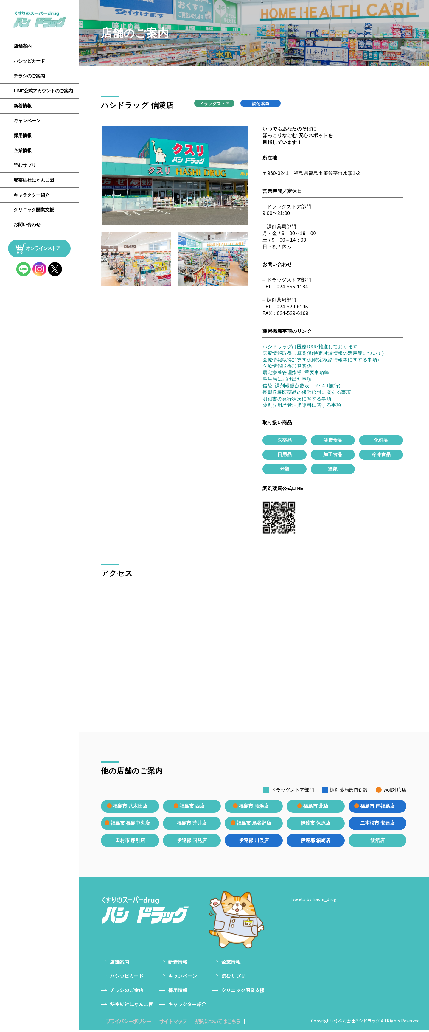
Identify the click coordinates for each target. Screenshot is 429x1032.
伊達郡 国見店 (192, 842)
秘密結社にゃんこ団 (34, 180)
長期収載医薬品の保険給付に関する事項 (306, 393)
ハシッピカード (29, 60)
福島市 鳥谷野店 (253, 825)
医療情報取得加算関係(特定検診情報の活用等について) (323, 353)
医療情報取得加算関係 (287, 366)
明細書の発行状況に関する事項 (296, 399)
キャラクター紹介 (31, 195)
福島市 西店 (191, 807)
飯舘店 (377, 842)
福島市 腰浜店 (254, 807)
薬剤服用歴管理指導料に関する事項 (301, 406)
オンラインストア (43, 248)
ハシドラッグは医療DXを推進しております (310, 346)
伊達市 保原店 (315, 825)
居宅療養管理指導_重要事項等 (295, 373)
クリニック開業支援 (34, 209)
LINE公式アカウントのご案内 (43, 90)
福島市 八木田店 (130, 807)
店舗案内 (23, 46)
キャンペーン (27, 120)
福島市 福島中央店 (130, 825)
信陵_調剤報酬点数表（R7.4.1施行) (301, 386)
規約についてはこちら (226, 1023)
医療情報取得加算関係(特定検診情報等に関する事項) (320, 360)
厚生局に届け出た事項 (287, 380)
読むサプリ (25, 165)
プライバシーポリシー (130, 1023)
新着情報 (23, 105)
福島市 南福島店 (377, 807)
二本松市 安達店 (377, 825)
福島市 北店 (315, 807)
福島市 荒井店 (192, 825)
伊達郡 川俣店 (254, 842)
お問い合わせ (27, 224)
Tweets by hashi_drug (313, 901)
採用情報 (23, 135)
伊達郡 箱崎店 (315, 842)
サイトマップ (178, 1023)
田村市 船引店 (130, 842)
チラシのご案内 (29, 75)
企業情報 (23, 150)
